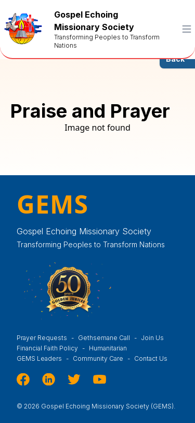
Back (175, 58)
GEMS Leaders (45, 358)
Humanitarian (112, 348)
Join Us (152, 338)
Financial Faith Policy (53, 348)
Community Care (103, 358)
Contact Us (150, 358)
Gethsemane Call (109, 338)
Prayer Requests (47, 338)
